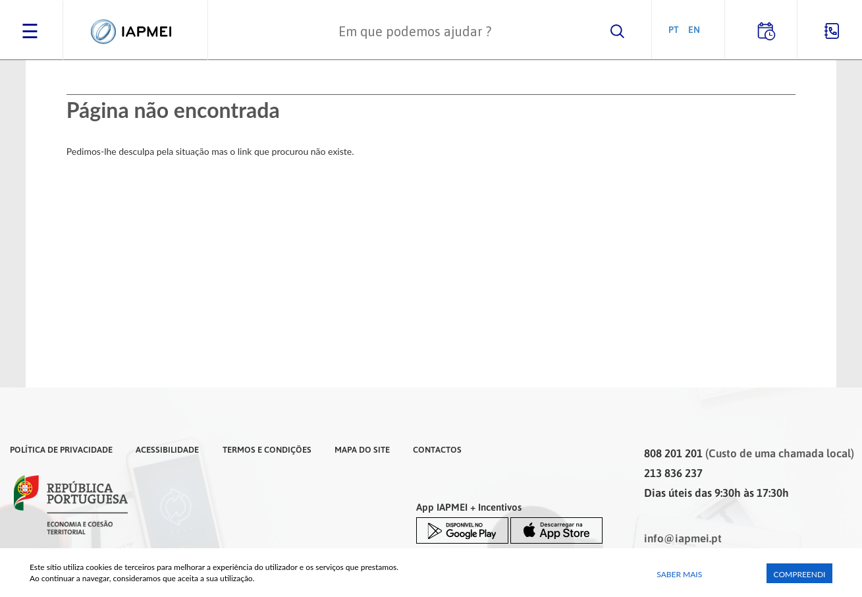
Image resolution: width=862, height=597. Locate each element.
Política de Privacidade (61, 449)
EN (694, 29)
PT (673, 29)
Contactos (437, 449)
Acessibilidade (167, 449)
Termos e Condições (267, 449)
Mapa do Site (362, 449)
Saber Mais (679, 574)
